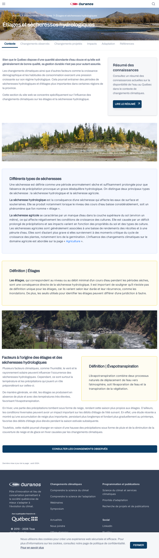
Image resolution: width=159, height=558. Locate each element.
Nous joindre (57, 526)
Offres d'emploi (59, 532)
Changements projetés (68, 43)
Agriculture (73, 241)
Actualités (56, 519)
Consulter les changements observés (80, 449)
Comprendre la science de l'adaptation (73, 496)
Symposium (57, 508)
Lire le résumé (125, 104)
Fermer (138, 545)
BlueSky (107, 532)
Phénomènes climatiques (38, 15)
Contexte (9, 43)
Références (127, 43)
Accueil (16, 15)
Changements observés (34, 43)
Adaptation (108, 43)
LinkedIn (107, 526)
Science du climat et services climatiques (119, 492)
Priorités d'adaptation (115, 500)
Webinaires (56, 502)
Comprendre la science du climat (69, 490)
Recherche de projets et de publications (125, 506)
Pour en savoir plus (32, 547)
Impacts (92, 43)
